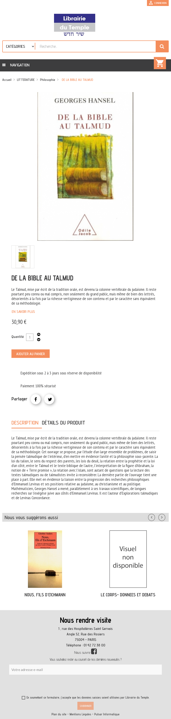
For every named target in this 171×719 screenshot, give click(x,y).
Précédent (156, 516)
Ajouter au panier (30, 354)
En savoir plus (23, 311)
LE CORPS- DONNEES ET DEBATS (128, 594)
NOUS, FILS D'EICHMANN (44, 594)
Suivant (165, 516)
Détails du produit (63, 422)
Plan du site (59, 714)
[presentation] (53, 686)
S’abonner (85, 706)
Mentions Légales (80, 714)
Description (24, 422)
